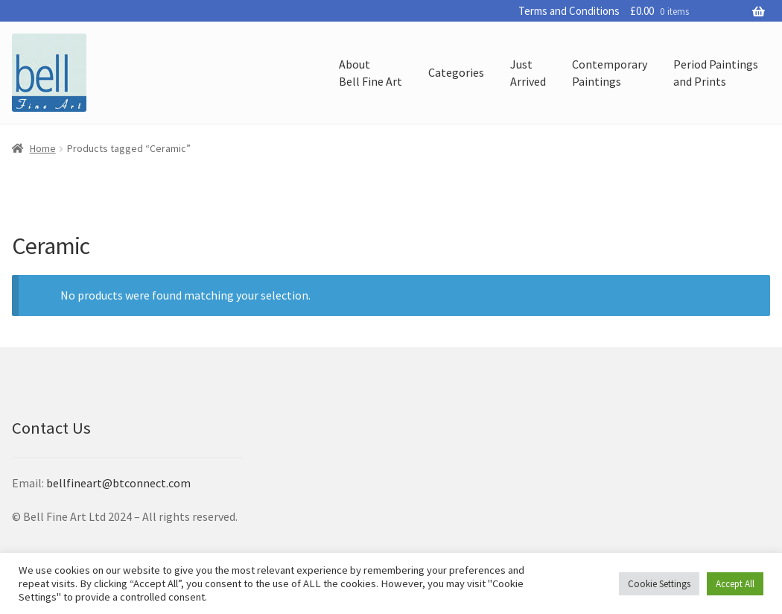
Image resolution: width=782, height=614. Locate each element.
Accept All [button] (735, 583)
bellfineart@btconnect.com (118, 482)
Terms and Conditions (569, 11)
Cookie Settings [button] (659, 583)
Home (43, 148)
